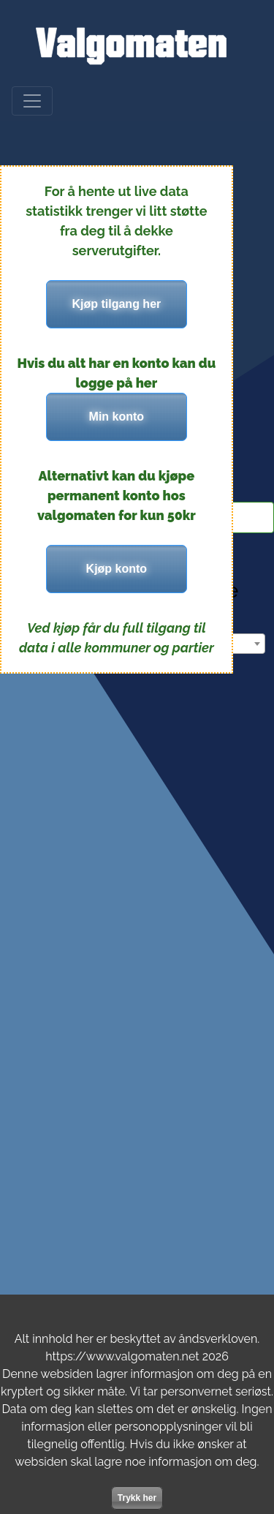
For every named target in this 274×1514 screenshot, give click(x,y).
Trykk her (137, 1498)
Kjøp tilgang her (116, 304)
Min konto (117, 416)
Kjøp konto (117, 568)
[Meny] (32, 101)
